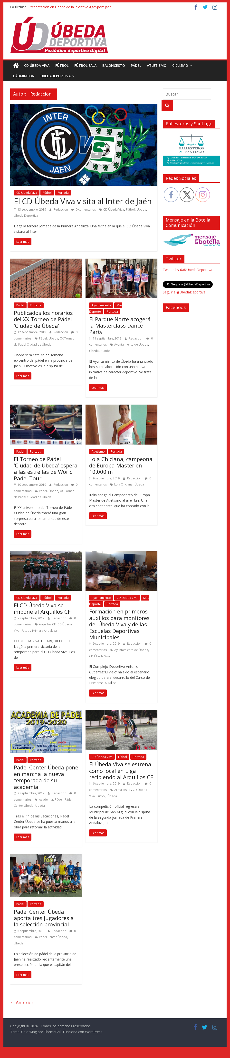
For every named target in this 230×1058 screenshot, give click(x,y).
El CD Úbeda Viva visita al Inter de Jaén (83, 201)
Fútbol (61, 65)
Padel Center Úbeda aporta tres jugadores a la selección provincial (44, 918)
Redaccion (61, 209)
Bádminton (24, 76)
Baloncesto (113, 65)
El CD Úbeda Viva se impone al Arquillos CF (42, 608)
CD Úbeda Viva (36, 65)
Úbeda (141, 209)
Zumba (106, 351)
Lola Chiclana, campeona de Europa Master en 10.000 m (121, 465)
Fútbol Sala (85, 65)
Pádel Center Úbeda (53, 937)
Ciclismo (180, 65)
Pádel (136, 65)
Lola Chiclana (123, 484)
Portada (63, 193)
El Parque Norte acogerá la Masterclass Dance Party (120, 325)
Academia (46, 799)
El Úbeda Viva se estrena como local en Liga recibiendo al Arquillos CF (121, 770)
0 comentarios (83, 209)
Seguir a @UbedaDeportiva (184, 292)
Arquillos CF (47, 624)
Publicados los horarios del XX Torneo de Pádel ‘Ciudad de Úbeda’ (43, 319)
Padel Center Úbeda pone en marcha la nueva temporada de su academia (46, 777)
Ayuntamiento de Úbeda (131, 344)
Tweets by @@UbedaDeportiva (187, 269)
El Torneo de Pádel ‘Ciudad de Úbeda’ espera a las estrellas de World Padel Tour (45, 468)
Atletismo (156, 65)
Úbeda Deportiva (26, 216)
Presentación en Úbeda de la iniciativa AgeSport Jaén (70, 7)
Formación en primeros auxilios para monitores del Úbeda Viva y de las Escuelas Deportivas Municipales (119, 624)
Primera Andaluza (44, 631)
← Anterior (21, 1002)
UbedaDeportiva (55, 76)
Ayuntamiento (101, 305)
